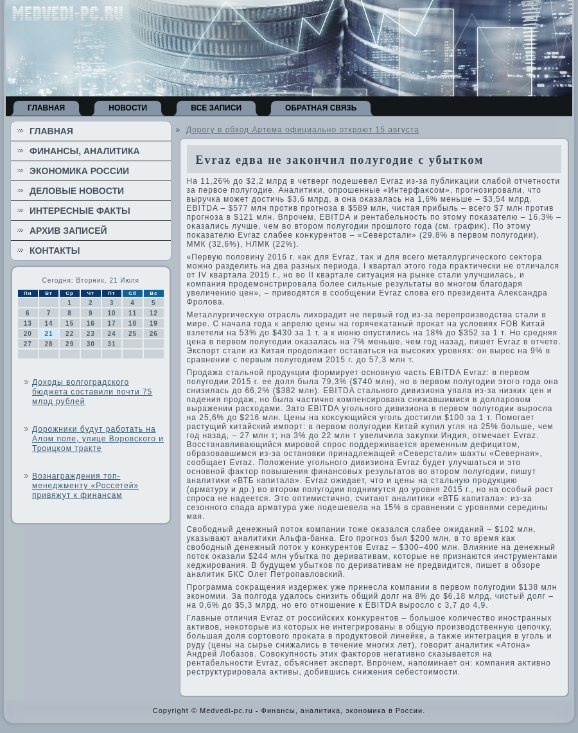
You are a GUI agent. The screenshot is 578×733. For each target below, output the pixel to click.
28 (48, 344)
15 (70, 323)
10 (111, 313)
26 (154, 333)
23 (91, 333)
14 (48, 323)
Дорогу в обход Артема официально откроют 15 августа (302, 129)
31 (111, 344)
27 (28, 344)
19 (154, 323)
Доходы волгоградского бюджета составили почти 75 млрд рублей (92, 392)
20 (28, 333)
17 (111, 323)
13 (28, 323)
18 (132, 323)
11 (132, 313)
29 (70, 344)
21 (48, 333)
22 (70, 333)
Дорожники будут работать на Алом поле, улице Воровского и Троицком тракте (98, 439)
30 (91, 344)
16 (91, 323)
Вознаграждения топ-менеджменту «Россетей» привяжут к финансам (85, 486)
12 (154, 313)
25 (132, 333)
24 (111, 333)
